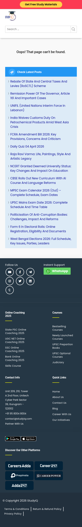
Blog (55, 408)
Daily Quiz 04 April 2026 (27, 146)
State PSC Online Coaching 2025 (15, 331)
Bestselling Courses (59, 328)
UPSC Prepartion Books (62, 346)
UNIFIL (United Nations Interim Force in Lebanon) (37, 108)
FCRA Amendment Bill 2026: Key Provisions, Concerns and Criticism (35, 136)
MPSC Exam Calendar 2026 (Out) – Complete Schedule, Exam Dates (35, 192)
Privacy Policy (13, 513)
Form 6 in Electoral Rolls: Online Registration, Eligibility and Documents (38, 229)
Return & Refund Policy (47, 509)
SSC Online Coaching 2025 (14, 349)
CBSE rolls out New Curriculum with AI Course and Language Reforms (38, 180)
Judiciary (58, 362)
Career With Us (61, 414)
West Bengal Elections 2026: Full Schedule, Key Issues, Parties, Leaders (40, 241)
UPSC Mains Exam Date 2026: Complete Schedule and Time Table (39, 204)
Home (56, 391)
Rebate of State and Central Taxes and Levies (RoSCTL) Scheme (38, 83)
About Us (58, 397)
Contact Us (59, 403)
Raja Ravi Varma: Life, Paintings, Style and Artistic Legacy (40, 156)
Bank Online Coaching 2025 (14, 358)
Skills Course (13, 366)
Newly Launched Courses (62, 337)
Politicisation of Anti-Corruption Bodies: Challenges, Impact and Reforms (39, 217)
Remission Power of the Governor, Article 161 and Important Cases (40, 95)
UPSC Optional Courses (61, 355)
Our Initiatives (61, 420)
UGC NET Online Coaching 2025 (15, 340)
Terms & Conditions (16, 509)
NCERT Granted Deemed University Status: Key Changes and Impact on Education (40, 168)
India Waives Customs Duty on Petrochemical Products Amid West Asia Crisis (39, 122)
